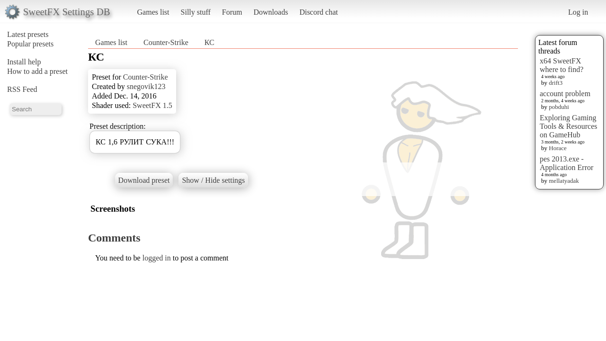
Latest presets (28, 34)
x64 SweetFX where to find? (561, 65)
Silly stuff (196, 12)
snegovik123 (146, 86)
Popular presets (30, 44)
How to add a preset (37, 71)
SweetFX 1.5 (152, 105)
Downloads (270, 12)
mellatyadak (564, 180)
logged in (157, 258)
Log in (578, 12)
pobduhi (559, 106)
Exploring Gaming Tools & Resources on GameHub (568, 126)
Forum (232, 12)
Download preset (144, 180)
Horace (558, 148)
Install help (24, 62)
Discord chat (318, 12)
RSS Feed (22, 89)
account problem (565, 94)
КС (209, 42)
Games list (153, 12)
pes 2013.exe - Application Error (566, 163)
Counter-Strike (166, 42)
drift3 (555, 82)
